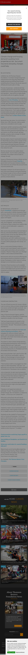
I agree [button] (9, 652)
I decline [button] (13, 652)
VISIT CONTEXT (14, 28)
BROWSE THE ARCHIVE (14, 24)
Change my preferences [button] (20, 652)
